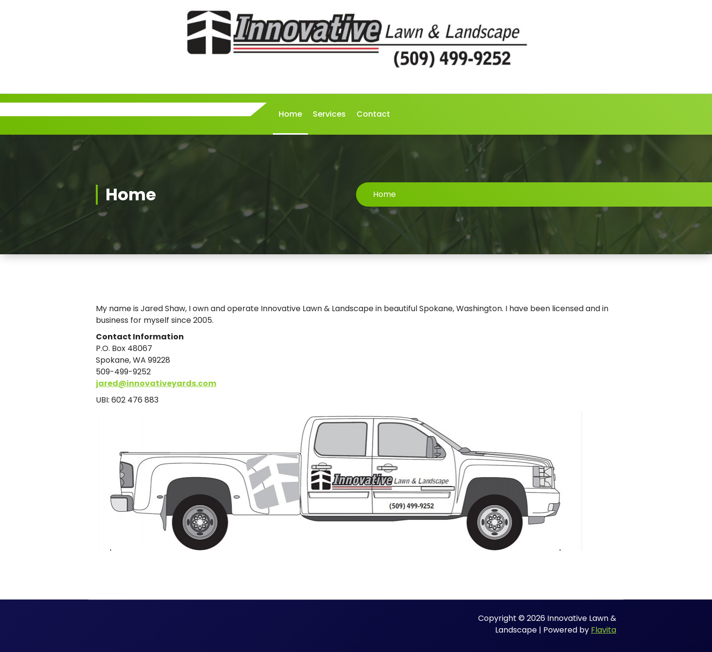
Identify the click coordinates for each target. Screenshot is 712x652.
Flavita (603, 629)
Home (290, 114)
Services (329, 114)
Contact (373, 114)
